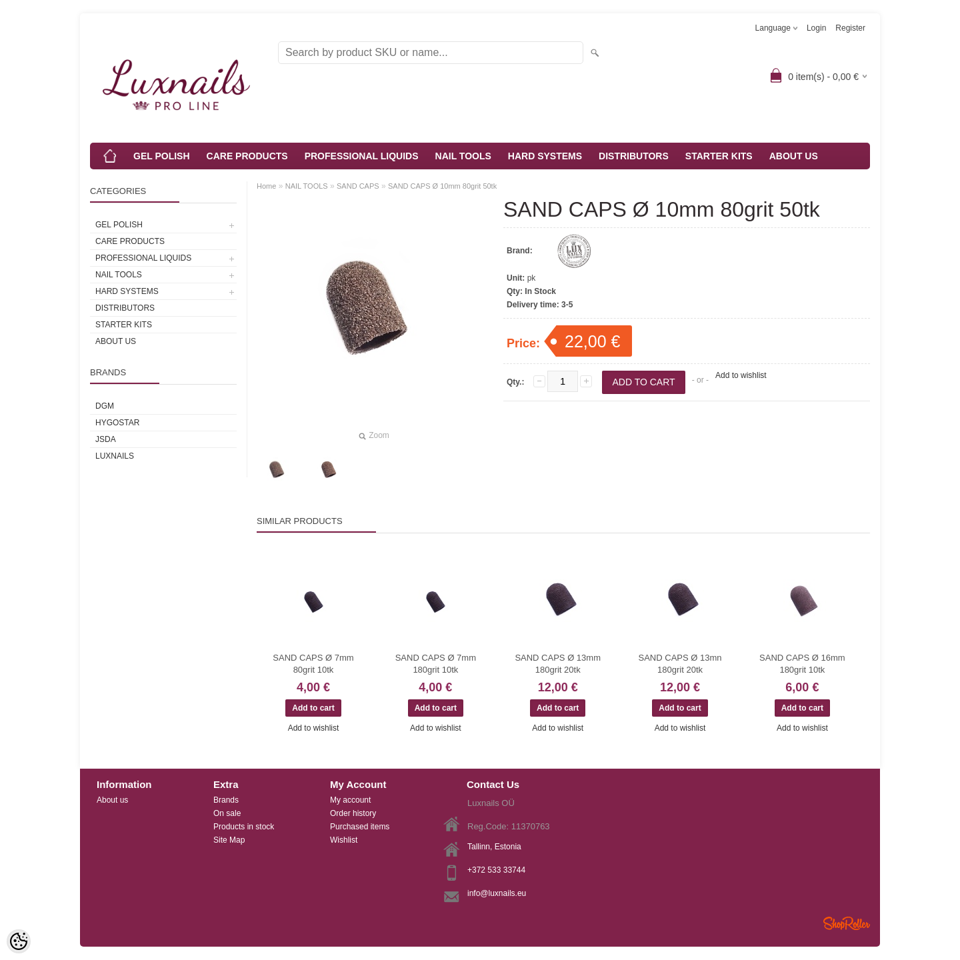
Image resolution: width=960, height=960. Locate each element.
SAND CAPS (358, 186)
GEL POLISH (161, 156)
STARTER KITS (719, 156)
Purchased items (359, 826)
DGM (104, 406)
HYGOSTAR (117, 422)
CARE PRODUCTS (247, 156)
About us (112, 800)
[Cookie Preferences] (19, 941)
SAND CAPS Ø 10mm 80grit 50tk (442, 186)
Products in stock (243, 826)
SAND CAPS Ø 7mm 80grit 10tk (313, 664)
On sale (227, 813)
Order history (353, 813)
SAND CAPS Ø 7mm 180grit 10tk (435, 664)
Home (266, 186)
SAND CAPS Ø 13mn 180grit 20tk (680, 664)
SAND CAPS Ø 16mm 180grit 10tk (802, 664)
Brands (226, 800)
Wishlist (343, 840)
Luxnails (114, 456)
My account (350, 800)
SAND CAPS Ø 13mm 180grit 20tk (558, 664)
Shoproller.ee (846, 923)
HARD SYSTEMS (545, 156)
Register (850, 28)
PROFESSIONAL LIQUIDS (362, 156)
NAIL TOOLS (463, 156)
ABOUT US (793, 156)
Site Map (229, 840)
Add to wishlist (741, 375)
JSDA (105, 439)
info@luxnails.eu (496, 893)
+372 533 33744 (496, 870)
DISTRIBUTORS (634, 156)
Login (816, 28)
